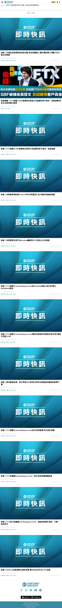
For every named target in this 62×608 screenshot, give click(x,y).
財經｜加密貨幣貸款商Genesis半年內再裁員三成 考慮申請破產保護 (28, 194)
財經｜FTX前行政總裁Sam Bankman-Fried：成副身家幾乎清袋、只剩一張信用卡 (30, 523)
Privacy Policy (34, 603)
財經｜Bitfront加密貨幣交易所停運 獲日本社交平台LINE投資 (25, 570)
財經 (14, 60)
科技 (11, 60)
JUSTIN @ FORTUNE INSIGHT (8, 58)
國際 (8, 60)
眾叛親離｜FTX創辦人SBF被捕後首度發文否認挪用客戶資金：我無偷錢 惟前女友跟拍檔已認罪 (31, 102)
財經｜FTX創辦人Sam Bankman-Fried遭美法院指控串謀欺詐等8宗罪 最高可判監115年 (31, 335)
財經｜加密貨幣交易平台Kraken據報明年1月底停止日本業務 (25, 240)
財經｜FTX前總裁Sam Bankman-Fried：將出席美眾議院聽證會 (26, 476)
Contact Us (27, 603)
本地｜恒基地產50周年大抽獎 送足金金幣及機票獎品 (22, 5)
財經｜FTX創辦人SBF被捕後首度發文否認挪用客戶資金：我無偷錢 (28, 149)
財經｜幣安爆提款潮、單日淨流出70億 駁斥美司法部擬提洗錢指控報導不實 (30, 383)
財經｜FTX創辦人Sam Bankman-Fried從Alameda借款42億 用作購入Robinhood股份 (28, 287)
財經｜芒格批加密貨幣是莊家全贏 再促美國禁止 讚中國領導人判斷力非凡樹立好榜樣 (30, 54)
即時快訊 (3, 60)
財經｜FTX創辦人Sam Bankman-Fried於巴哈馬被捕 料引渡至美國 (28, 430)
